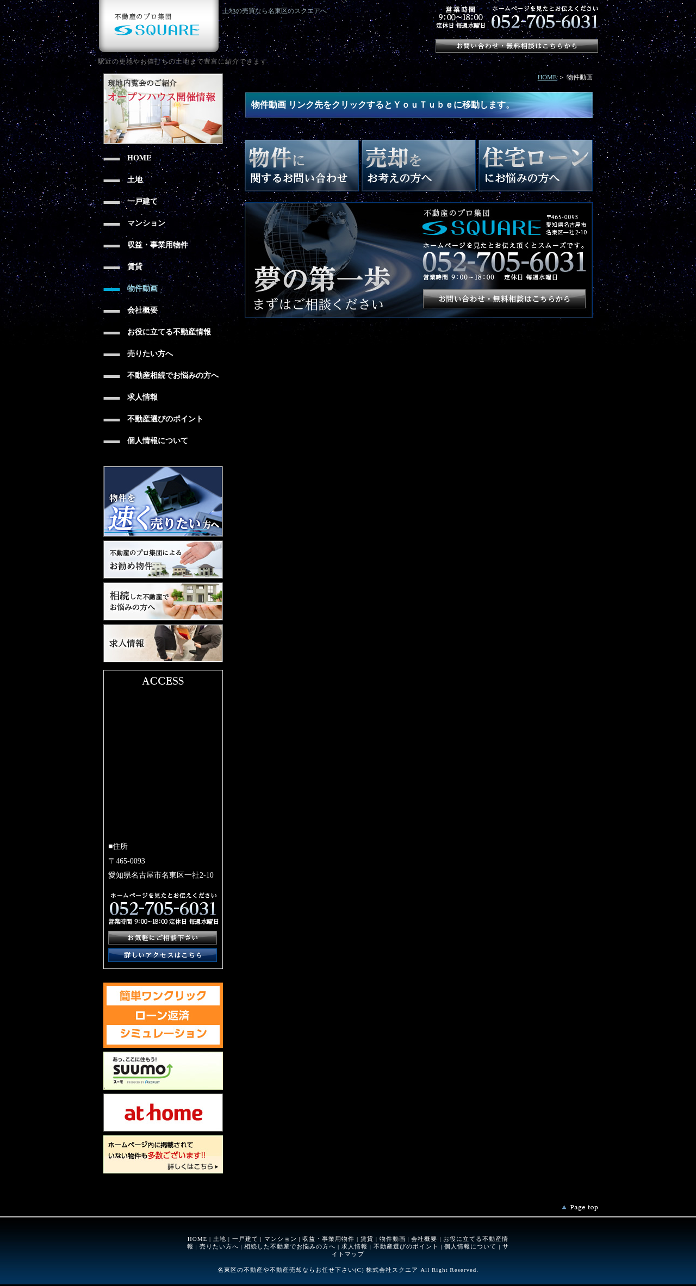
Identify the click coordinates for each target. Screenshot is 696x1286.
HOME (547, 77)
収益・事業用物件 (328, 1238)
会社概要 (424, 1238)
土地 (219, 1238)
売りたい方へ (219, 1246)
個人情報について (470, 1246)
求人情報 (354, 1246)
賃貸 (367, 1238)
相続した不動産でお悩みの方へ (289, 1246)
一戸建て (245, 1238)
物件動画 (393, 1238)
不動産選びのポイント (406, 1246)
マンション (280, 1238)
